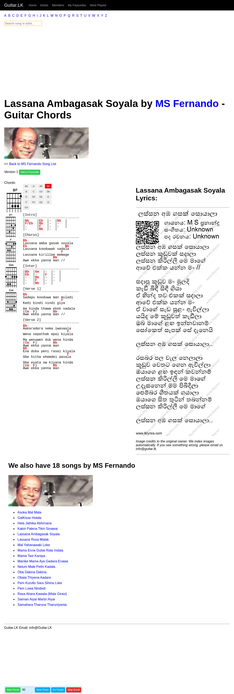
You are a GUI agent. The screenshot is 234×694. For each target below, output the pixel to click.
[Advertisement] (117, 62)
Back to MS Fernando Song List (32, 164)
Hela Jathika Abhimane (35, 523)
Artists (44, 5)
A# (40, 186)
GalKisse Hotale (30, 518)
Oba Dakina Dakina (32, 572)
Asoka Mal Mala (29, 512)
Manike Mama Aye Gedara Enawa (43, 561)
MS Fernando (187, 103)
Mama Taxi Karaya (31, 556)
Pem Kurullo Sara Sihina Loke (40, 583)
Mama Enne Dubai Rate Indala (40, 550)
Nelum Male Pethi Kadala (36, 566)
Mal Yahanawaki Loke (34, 545)
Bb (48, 186)
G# (26, 207)
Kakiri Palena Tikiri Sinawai (38, 528)
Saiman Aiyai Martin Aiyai (36, 599)
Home (33, 5)
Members (58, 5)
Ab (26, 186)
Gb (41, 202)
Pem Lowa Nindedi (32, 588)
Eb (40, 197)
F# (33, 202)
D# (33, 197)
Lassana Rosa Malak (33, 539)
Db (48, 191)
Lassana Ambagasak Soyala (39, 534)
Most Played (98, 5)
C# (40, 191)
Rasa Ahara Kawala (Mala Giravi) (42, 594)
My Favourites (77, 5)
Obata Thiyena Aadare (34, 577)
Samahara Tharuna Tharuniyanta (42, 604)
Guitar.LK (13, 5)
